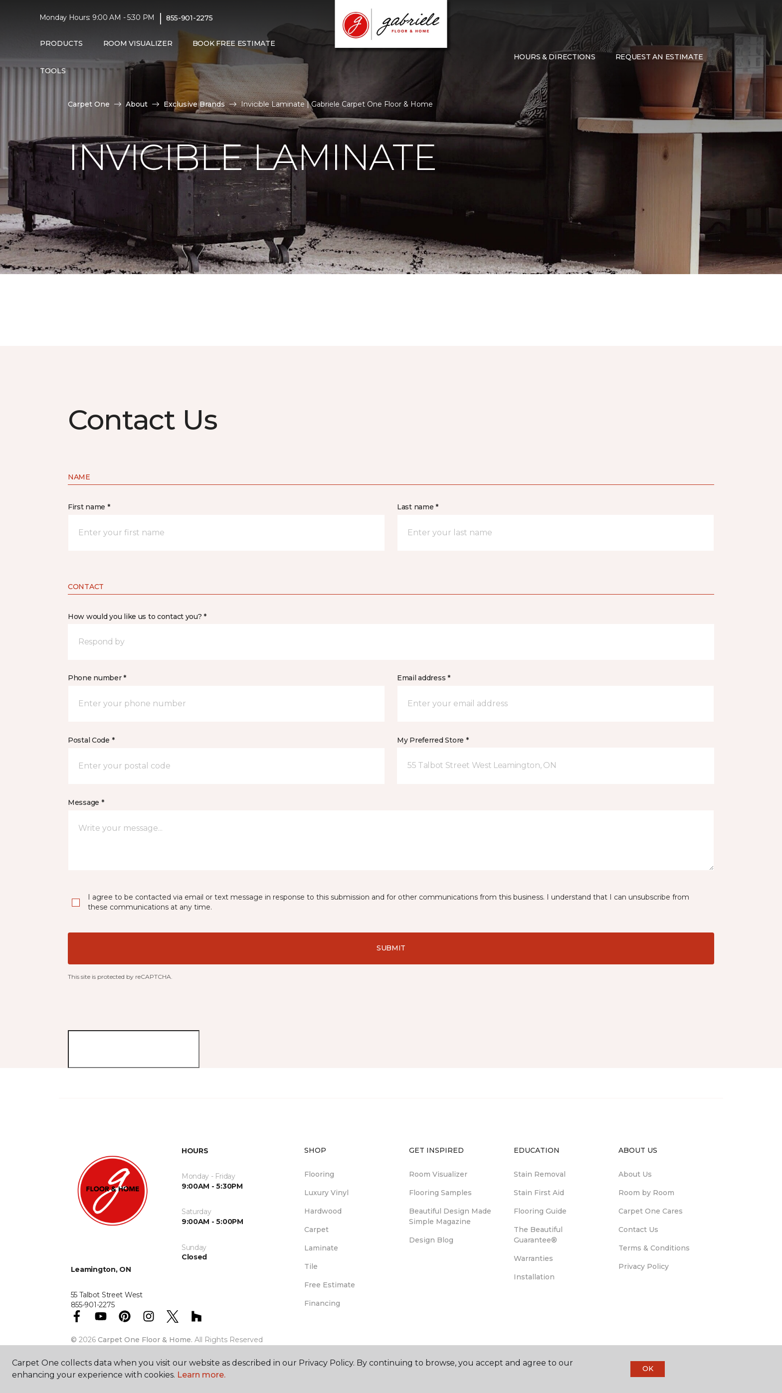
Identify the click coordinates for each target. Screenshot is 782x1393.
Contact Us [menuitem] (638, 1229)
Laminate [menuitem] (321, 1247)
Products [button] (61, 43)
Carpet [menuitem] (316, 1229)
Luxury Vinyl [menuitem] (326, 1192)
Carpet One (89, 104)
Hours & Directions (554, 56)
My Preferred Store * (432, 740)
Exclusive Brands (194, 104)
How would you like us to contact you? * (137, 616)
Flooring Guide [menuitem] (540, 1211)
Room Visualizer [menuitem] (138, 43)
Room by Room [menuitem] (646, 1192)
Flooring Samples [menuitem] (440, 1192)
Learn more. (201, 1375)
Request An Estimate (659, 56)
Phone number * (97, 677)
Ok (647, 1368)
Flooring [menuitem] (319, 1174)
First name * (89, 506)
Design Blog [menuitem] (431, 1240)
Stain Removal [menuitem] (540, 1174)
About (137, 104)
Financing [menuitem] (322, 1303)
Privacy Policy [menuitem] (643, 1266)
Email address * (423, 677)
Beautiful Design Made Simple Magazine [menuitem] (450, 1216)
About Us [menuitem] (635, 1174)
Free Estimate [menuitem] (329, 1284)
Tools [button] (53, 70)
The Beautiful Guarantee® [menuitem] (538, 1234)
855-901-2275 (189, 17)
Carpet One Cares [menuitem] (650, 1211)
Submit (391, 947)
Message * (86, 802)
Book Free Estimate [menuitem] (234, 43)
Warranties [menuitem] (533, 1258)
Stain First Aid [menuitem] (539, 1192)
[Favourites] (733, 57)
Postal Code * (91, 740)
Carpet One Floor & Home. (145, 1339)
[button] (721, 57)
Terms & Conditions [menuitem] (654, 1247)
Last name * (417, 506)
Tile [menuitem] (311, 1266)
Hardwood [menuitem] (323, 1211)
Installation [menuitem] (534, 1276)
